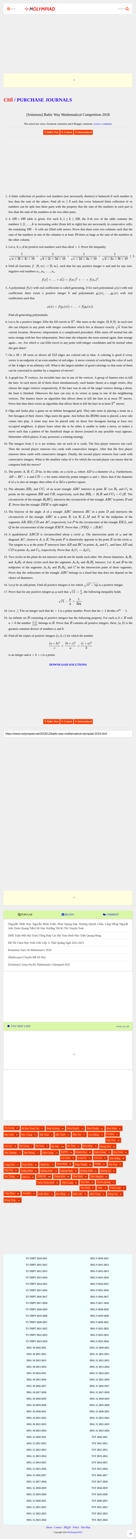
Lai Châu (65, 1158)
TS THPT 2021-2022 (36, 1328)
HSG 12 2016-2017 (36, 1475)
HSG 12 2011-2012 (36, 1443)
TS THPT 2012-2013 (36, 1271)
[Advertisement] (68, 39)
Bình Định (111, 1128)
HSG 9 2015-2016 (99, 1290)
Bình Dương (53, 1128)
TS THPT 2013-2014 (36, 1277)
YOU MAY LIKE (19, 1026)
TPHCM (41, 1176)
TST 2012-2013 (99, 1449)
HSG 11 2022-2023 (99, 1424)
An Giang (9, 1128)
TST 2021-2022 (99, 1507)
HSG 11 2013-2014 (99, 1367)
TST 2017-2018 (99, 1481)
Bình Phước (73, 1128)
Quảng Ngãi (66, 1170)
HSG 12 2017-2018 (36, 1481)
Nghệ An (44, 1164)
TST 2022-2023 (99, 1513)
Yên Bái (26, 1193)
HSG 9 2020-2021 (99, 1322)
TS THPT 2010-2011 (36, 1258)
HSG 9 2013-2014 (99, 1277)
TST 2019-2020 (99, 1494)
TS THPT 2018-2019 (36, 1309)
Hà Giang (24, 1146)
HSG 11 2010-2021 (99, 1347)
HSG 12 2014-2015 (36, 1462)
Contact (58, 1527)
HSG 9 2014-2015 (99, 1284)
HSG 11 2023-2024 (99, 1430)
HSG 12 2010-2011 (36, 1437)
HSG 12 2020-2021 (36, 1500)
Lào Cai (98, 1158)
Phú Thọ (113, 1164)
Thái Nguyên (96, 1176)
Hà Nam (40, 1146)
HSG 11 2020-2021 (99, 1411)
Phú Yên (8, 1170)
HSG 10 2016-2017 (36, 1386)
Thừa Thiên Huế (45, 1182)
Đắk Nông (95, 1194)
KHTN (64, 1152)
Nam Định (27, 1164)
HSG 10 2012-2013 (36, 1360)
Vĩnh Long (115, 1187)
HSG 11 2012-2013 (99, 1360)
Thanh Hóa (59, 1176)
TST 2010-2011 (99, 1437)
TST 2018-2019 (99, 1488)
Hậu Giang (47, 1152)
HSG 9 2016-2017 (99, 1296)
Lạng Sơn (9, 1164)
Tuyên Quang (103, 1182)
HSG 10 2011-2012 (36, 1354)
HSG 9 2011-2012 (99, 1265)
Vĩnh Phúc (9, 1193)
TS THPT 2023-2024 (36, 1341)
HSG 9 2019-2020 (99, 1316)
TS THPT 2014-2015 (36, 1284)
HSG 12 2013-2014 (36, 1456)
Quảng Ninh (86, 1170)
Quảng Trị (105, 1170)
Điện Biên (43, 1194)
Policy (76, 1527)
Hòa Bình (88, 1146)
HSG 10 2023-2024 (36, 1430)
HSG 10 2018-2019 (36, 1398)
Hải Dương (10, 1152)
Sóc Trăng (9, 1176)
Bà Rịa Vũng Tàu (30, 1128)
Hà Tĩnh (71, 1146)
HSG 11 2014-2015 (99, 1373)
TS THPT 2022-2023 (36, 1335)
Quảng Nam (46, 1170)
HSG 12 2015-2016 (36, 1469)
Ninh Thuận (81, 1164)
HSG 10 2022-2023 (36, 1424)
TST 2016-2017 (99, 1475)
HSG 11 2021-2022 (99, 1418)
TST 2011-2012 (99, 1443)
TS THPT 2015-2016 (36, 1290)
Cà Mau (110, 1134)
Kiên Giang (100, 1152)
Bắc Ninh (60, 1134)
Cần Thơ (110, 1140)
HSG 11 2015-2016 (99, 1379)
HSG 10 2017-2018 (36, 1392)
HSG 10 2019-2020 (36, 1405)
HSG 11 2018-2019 (99, 1398)
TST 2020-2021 (99, 1500)
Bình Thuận (93, 1128)
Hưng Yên (105, 1146)
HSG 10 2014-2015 (36, 1373)
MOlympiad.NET (75, 1532)
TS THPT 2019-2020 (36, 1316)
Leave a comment (103, 124)
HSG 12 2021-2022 (36, 1507)
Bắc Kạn (44, 1134)
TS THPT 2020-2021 (36, 1322)
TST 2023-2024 (99, 1520)
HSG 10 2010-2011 (36, 1347)
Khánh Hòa (81, 1152)
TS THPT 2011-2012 (36, 1265)
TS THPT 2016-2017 (36, 1296)
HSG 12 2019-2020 (36, 1494)
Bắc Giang (26, 1134)
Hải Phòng (29, 1152)
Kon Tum (118, 1152)
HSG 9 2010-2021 (99, 1258)
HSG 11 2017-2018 (99, 1392)
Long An (82, 1158)
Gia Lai (8, 1146)
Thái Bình (78, 1176)
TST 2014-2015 (99, 1462)
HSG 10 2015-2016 (36, 1379)
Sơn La (26, 1177)
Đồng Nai (113, 1194)
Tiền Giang (67, 1182)
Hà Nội (55, 1146)
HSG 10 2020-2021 (36, 1411)
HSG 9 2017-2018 (99, 1303)
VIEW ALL (122, 1026)
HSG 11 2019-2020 (99, 1405)
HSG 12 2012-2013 (36, 1449)
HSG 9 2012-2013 (99, 1271)
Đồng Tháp (10, 1200)
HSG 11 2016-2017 (99, 1386)
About (49, 1527)
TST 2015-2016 (99, 1469)
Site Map (85, 1527)
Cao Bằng (94, 1134)
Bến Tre (77, 1134)
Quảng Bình (27, 1170)
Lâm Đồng (114, 1158)
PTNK (98, 1164)
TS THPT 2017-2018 (36, 1303)
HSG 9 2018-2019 (99, 1309)
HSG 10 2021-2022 (36, 1418)
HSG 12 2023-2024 (36, 1520)
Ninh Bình (62, 1164)
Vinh (99, 1187)
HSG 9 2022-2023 (99, 1335)
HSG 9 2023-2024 (99, 1341)
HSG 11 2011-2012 (99, 1354)
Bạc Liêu (9, 1134)
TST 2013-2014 (99, 1456)
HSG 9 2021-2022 (99, 1328)
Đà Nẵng (60, 1194)
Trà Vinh (84, 1182)
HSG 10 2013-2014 (36, 1367)
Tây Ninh (85, 1187)
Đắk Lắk (77, 1194)
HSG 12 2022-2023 (36, 1513)
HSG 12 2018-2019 (36, 1488)
